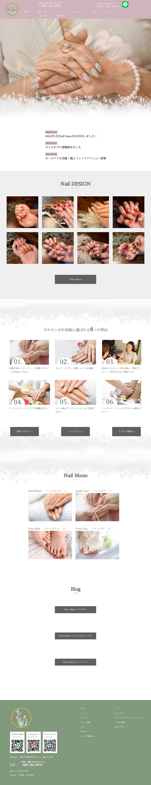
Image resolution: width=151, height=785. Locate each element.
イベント (127, 12)
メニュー (83, 713)
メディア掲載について (88, 736)
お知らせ (83, 731)
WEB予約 (60, 16)
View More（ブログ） (75, 610)
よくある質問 (120, 722)
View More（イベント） (75, 662)
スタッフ (26, 16)
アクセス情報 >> (126, 431)
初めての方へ (43, 12)
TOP (26, 12)
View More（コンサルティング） (75, 636)
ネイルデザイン (77, 12)
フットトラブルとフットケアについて (129, 718)
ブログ (94, 12)
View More (75, 279)
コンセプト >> (76, 431)
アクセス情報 (85, 722)
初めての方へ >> (25, 431)
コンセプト (84, 718)
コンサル (110, 12)
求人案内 (43, 16)
